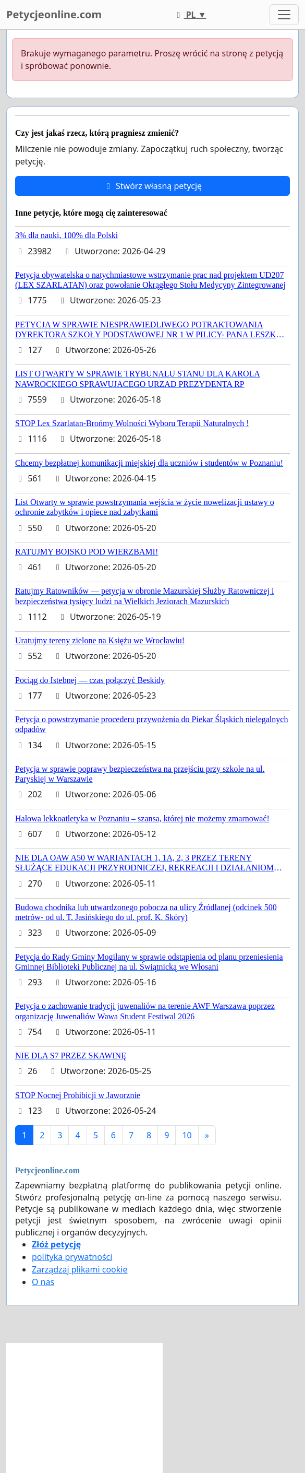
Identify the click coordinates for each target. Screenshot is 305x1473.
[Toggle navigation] (284, 14)
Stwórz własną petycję (152, 186)
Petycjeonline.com (54, 14)
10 (186, 1135)
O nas (43, 1282)
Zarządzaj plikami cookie (79, 1269)
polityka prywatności (72, 1257)
